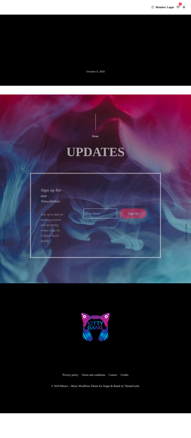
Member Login (162, 7)
